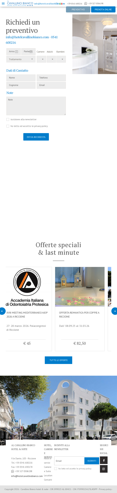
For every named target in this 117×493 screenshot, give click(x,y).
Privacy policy (105, 489)
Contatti (48, 479)
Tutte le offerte (59, 360)
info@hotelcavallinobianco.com (49, 3)
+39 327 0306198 (93, 3)
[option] (94, 44)
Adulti (50, 51)
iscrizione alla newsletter (24, 119)
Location (48, 475)
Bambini (60, 51)
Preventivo (78, 9)
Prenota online (103, 9)
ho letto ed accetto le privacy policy (29, 125)
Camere (40, 51)
